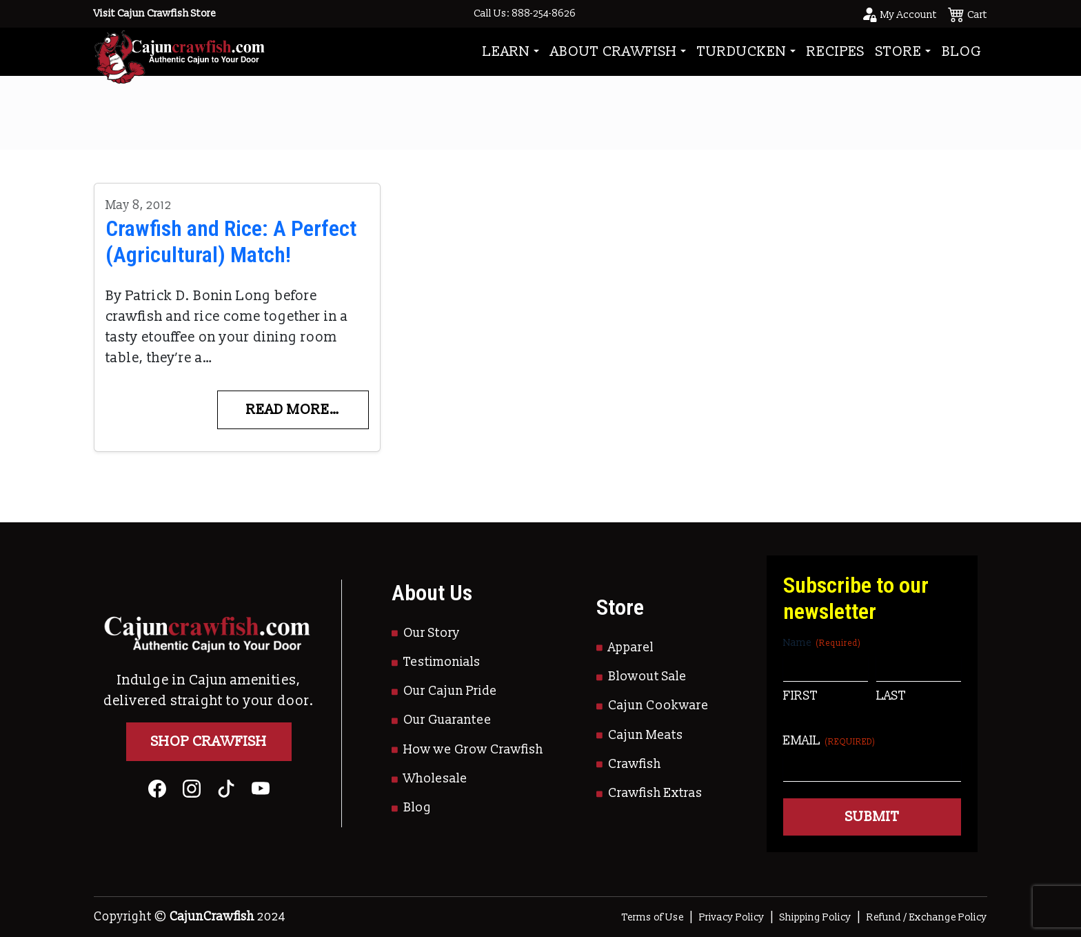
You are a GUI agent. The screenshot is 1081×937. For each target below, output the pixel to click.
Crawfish (634, 764)
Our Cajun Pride (450, 691)
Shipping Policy (815, 917)
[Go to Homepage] (179, 51)
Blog (962, 51)
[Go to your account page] (899, 14)
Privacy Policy (732, 917)
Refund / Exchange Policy (927, 917)
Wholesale (435, 779)
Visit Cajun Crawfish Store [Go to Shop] (155, 13)
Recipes (836, 51)
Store (899, 51)
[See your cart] (967, 14)
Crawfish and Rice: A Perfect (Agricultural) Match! (230, 241)
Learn (506, 51)
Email (829, 741)
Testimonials (442, 662)
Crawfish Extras (655, 793)
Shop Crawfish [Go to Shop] (209, 741)
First (800, 696)
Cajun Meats (645, 735)
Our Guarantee (447, 720)
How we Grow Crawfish (473, 750)
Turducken (742, 51)
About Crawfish (613, 51)
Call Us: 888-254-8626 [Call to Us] (525, 13)
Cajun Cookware (658, 705)
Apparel (631, 647)
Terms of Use (653, 917)
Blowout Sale (647, 676)
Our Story (431, 633)
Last (891, 696)
